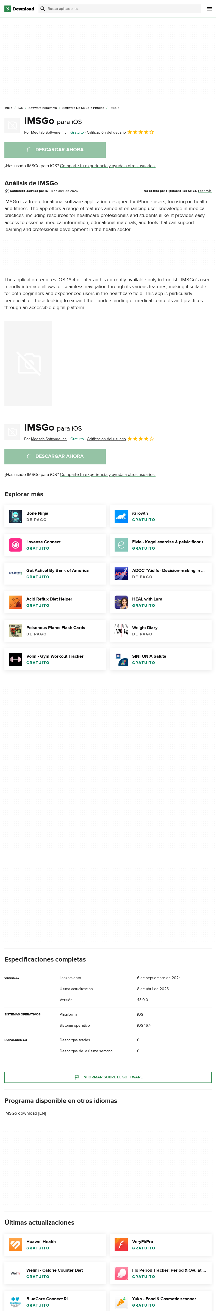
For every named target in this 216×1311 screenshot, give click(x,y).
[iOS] (20, 108)
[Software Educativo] (43, 108)
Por (45, 132)
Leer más (205, 191)
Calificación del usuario (120, 132)
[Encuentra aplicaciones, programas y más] (119, 8)
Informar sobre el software (108, 1077)
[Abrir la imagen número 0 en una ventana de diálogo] (28, 363)
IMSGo (53, 121)
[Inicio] (8, 108)
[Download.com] (19, 8)
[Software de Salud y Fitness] (83, 108)
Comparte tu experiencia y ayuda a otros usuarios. (108, 166)
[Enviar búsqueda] (42, 8)
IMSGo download (20, 1113)
